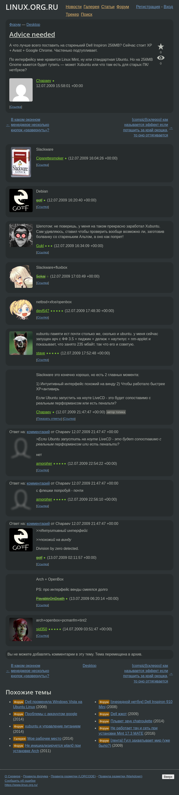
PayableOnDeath (50, 599)
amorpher (44, 463)
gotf (39, 200)
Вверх (168, 776)
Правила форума (35, 776)
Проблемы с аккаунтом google (51, 714)
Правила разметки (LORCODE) (73, 776)
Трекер (72, 14)
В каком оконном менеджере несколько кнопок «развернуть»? (30, 125)
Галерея (91, 6)
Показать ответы (49, 419)
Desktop (33, 25)
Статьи (107, 6)
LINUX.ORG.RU (32, 7)
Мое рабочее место (45, 739)
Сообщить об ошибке (20, 780)
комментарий (38, 432)
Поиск (86, 14)
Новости (74, 6)
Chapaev (43, 81)
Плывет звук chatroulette (131, 721)
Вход (168, 6)
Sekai (40, 276)
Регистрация (148, 6)
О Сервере (13, 776)
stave (40, 353)
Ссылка (15, 107)
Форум (123, 6)
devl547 (42, 311)
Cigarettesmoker (49, 158)
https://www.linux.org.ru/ (21, 785)
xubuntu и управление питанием (52, 726)
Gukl (40, 246)
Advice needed (32, 34)
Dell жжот (119, 714)
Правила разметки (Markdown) (120, 776)
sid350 (41, 629)
